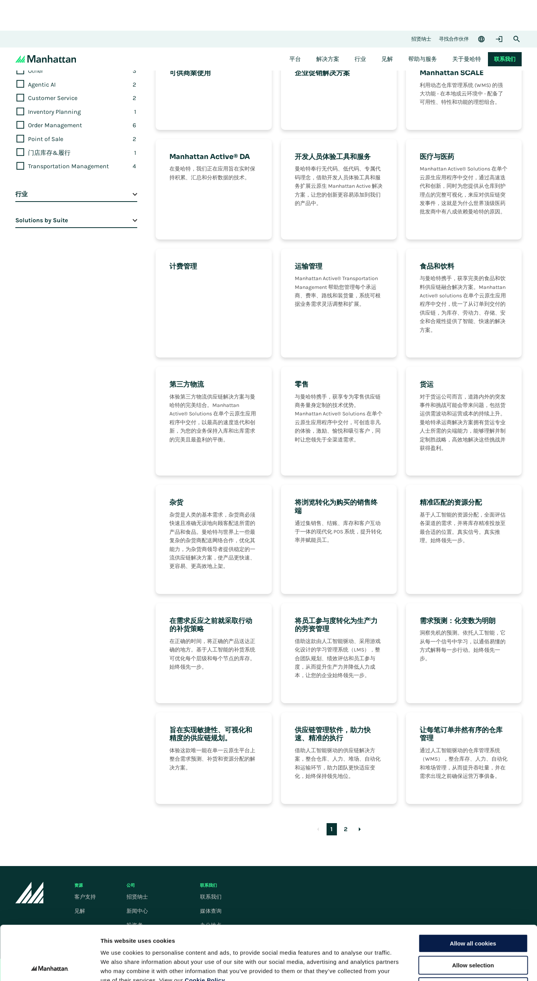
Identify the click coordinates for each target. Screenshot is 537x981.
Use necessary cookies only (473, 932)
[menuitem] (295, 59)
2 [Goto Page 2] (346, 829)
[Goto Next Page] (360, 829)
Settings (395, 966)
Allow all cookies (473, 889)
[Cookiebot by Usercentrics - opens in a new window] (49, 966)
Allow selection (473, 911)
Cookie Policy (205, 926)
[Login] (499, 39)
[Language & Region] (481, 39)
